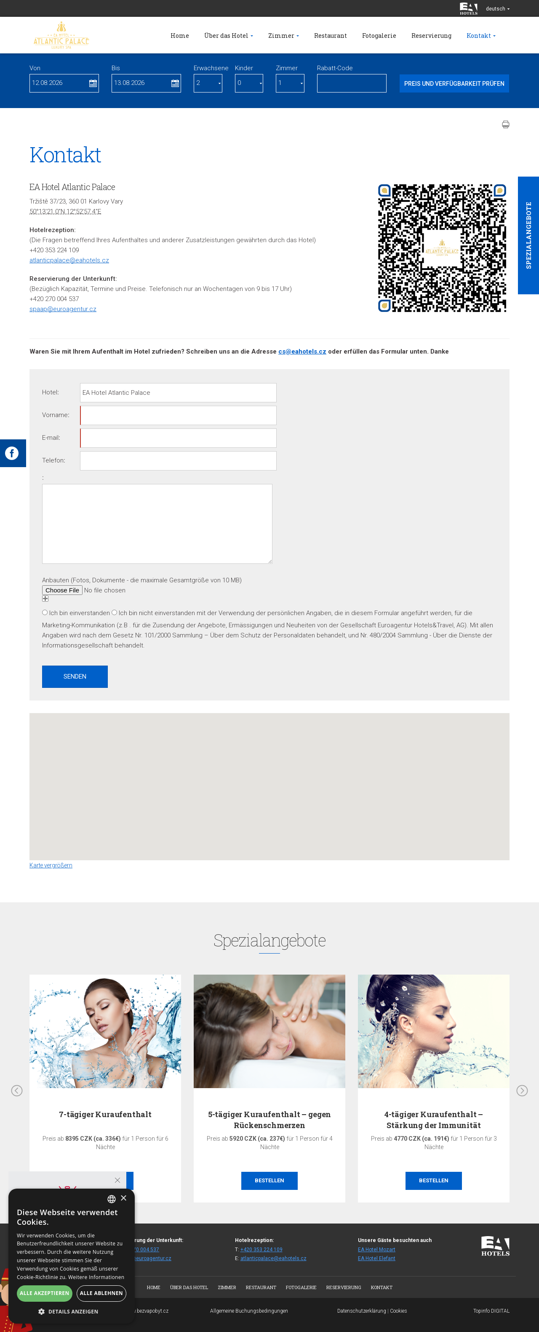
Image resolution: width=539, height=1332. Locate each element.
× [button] (123, 1198)
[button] (269, 779)
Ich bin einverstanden (79, 613)
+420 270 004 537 (138, 1250)
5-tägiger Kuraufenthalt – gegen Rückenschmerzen (269, 1119)
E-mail (50, 437)
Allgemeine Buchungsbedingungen (249, 1311)
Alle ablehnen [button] (101, 1293)
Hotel (49, 392)
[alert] (71, 1256)
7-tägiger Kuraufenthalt (105, 1114)
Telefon (53, 460)
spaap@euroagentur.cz (62, 309)
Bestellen (269, 1180)
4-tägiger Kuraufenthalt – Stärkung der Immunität (433, 1119)
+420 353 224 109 (261, 1250)
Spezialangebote (528, 235)
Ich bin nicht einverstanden (157, 613)
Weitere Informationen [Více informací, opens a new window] (96, 1277)
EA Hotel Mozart (376, 1250)
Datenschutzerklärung (361, 1311)
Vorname (55, 415)
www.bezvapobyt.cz (146, 1311)
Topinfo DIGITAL (491, 1311)
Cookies (398, 1311)
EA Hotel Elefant (376, 1258)
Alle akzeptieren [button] (44, 1293)
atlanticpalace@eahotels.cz (69, 260)
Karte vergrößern (50, 865)
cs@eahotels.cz (302, 351)
